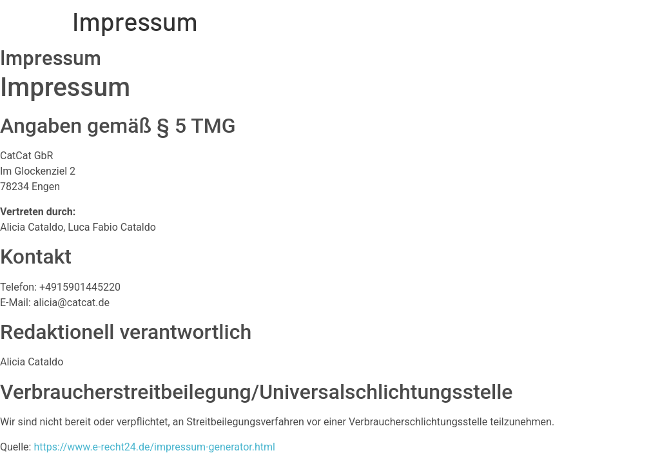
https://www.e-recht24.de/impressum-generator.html (154, 447)
